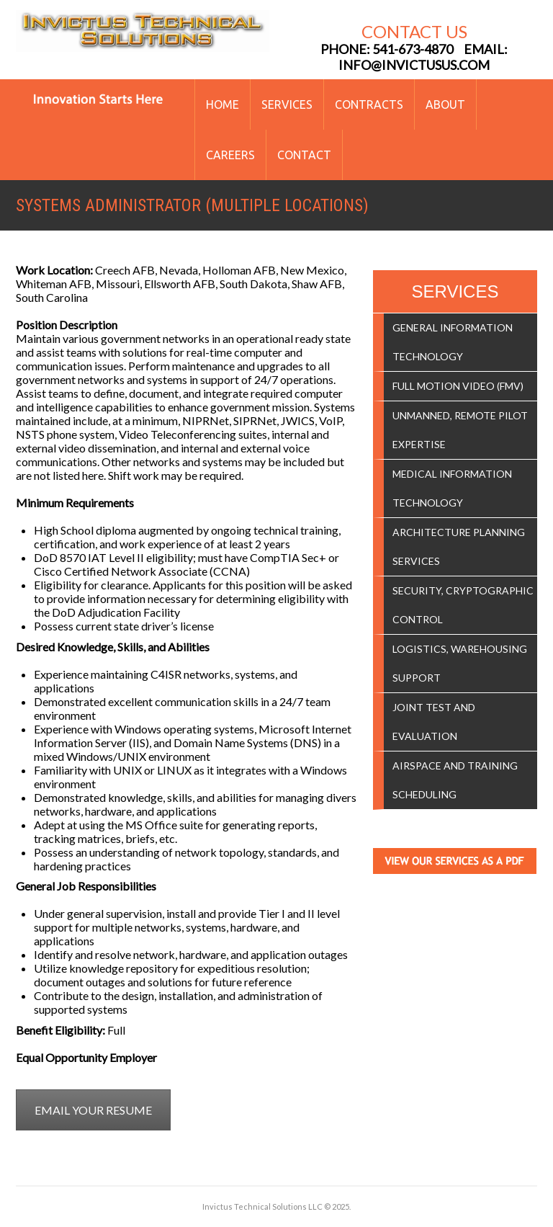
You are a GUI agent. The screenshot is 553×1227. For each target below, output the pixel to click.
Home (222, 104)
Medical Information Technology (452, 488)
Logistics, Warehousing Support (459, 663)
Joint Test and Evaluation (433, 721)
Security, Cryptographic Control (463, 604)
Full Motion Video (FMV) (457, 386)
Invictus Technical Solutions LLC (262, 1206)
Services (287, 104)
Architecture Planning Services (458, 546)
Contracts (369, 104)
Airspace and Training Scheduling (455, 779)
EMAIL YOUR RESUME (93, 1110)
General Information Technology (452, 341)
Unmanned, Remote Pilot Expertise (460, 429)
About (445, 104)
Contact (304, 154)
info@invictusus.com (414, 65)
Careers (230, 154)
